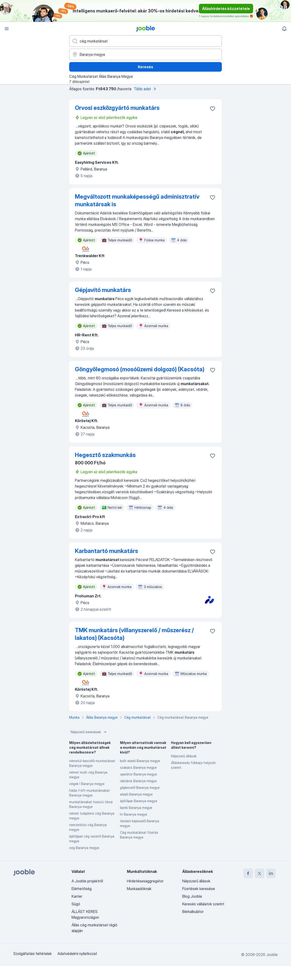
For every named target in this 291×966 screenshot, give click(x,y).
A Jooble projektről (87, 881)
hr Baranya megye (133, 814)
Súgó (76, 904)
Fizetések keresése (198, 888)
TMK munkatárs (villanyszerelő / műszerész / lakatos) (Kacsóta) (134, 634)
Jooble (272, 954)
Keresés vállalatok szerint (203, 904)
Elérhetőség (82, 888)
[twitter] (259, 873)
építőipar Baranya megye (138, 801)
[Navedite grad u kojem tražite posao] (145, 54)
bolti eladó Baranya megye (140, 761)
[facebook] (248, 873)
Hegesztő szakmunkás (105, 454)
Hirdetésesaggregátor (145, 881)
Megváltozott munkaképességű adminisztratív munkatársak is (137, 200)
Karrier (77, 896)
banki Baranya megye (136, 808)
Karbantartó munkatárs (106, 550)
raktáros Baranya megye (138, 781)
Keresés (145, 66)
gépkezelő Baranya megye (140, 788)
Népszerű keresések (89, 732)
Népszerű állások (184, 756)
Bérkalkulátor (193, 911)
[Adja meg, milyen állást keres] (145, 41)
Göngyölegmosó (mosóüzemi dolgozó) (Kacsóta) (139, 369)
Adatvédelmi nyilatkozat (77, 953)
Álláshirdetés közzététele (226, 8)
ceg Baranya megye (84, 848)
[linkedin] (271, 873)
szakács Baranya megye (138, 767)
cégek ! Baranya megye (86, 784)
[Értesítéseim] (284, 29)
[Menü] (6, 28)
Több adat (146, 89)
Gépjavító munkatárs (103, 290)
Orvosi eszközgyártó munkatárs (117, 107)
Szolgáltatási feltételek (32, 953)
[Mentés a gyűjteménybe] (213, 109)
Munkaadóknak (139, 888)
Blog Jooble (192, 896)
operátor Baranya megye (138, 774)
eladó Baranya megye (136, 794)
